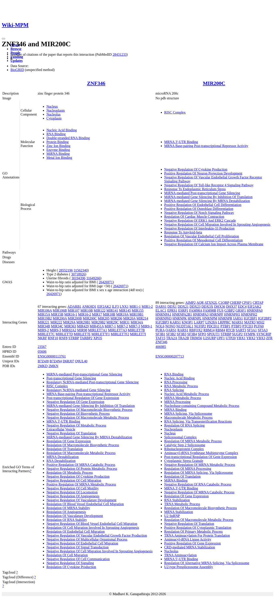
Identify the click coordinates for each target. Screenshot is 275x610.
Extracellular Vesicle (60, 429)
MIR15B (57, 314)
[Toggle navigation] (3, 38)
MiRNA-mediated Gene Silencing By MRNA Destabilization (207, 201)
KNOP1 (187, 322)
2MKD (43, 366)
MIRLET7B (136, 330)
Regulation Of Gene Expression (68, 441)
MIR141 (112, 310)
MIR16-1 (70, 314)
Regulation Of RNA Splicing (184, 425)
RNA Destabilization (61, 461)
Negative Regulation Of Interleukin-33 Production (199, 228)
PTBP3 (236, 326)
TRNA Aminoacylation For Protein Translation (197, 535)
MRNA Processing (177, 402)
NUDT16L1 (184, 326)
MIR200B (75, 318)
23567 (42, 347)
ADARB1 (74, 306)
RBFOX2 (195, 330)
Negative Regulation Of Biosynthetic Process (78, 413)
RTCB (230, 330)
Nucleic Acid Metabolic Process (186, 394)
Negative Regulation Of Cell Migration (73, 480)
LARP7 (199, 322)
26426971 (106, 282)
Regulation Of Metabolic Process (69, 472)
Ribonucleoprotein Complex (184, 449)
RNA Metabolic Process (181, 386)
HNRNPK (179, 318)
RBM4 (220, 330)
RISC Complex (175, 112)
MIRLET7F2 (120, 334)
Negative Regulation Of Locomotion (72, 492)
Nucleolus (53, 114)
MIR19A (122, 314)
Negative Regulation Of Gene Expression (75, 402)
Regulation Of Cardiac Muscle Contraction (194, 216)
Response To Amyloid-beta (183, 232)
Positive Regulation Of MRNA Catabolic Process (80, 465)
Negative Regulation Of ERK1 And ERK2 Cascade (200, 220)
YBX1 (241, 338)
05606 (42, 351)
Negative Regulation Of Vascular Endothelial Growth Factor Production (96, 535)
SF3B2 (171, 334)
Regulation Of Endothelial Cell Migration (75, 531)
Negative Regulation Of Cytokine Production (195, 169)
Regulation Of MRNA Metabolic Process (193, 441)
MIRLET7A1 (97, 330)
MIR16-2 (84, 314)
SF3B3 (181, 334)
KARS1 (175, 322)
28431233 (120, 54)
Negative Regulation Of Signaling (70, 563)
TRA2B (183, 338)
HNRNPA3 (201, 314)
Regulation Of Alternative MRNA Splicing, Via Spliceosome (206, 563)
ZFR (269, 338)
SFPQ (202, 334)
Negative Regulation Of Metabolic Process (76, 425)
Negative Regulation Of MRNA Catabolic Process (199, 492)
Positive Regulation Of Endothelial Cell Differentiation (202, 205)
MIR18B (109, 314)
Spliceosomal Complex (180, 437)
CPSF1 (247, 302)
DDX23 (195, 306)
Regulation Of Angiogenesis (66, 512)
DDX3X (207, 306)
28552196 (66, 270)
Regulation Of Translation (64, 449)
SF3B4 (192, 334)
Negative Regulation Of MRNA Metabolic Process (199, 465)
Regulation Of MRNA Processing (187, 468)
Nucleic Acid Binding (61, 130)
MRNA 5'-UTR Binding (181, 559)
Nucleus (52, 106)
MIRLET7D (64, 334)
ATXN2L (210, 302)
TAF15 (160, 338)
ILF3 (115, 306)
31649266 (93, 278)
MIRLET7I (138, 334)
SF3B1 (160, 334)
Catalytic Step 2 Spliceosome (184, 445)
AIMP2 (190, 302)
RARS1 (182, 330)
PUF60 (259, 326)
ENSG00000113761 (52, 356)
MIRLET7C (46, 334)
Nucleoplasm (55, 110)
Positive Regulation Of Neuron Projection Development (203, 173)
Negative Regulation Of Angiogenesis (72, 496)
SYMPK (250, 334)
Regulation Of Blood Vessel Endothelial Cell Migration (85, 504)
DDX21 (183, 306)
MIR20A (129, 318)
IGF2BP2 (264, 318)
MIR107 (74, 310)
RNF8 (63, 338)
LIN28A (211, 322)
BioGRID (17, 70)
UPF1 (221, 338)
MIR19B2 (45, 318)
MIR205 (104, 318)
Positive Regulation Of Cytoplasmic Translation (197, 527)
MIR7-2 (122, 326)
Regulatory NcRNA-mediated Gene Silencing (78, 390)
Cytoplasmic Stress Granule (183, 461)
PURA (160, 330)
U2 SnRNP (172, 516)
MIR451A (97, 326)
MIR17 (97, 314)
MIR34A (137, 322)
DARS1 (161, 306)
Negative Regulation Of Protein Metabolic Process (81, 468)
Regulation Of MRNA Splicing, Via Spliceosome (198, 472)
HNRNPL (194, 318)
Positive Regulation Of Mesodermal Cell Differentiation (203, 240)
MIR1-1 (135, 306)
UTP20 (231, 338)
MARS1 (237, 322)
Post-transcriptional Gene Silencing (71, 378)
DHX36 (219, 306)
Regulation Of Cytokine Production (71, 567)
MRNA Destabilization (62, 457)
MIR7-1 (110, 326)
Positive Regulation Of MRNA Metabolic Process (81, 484)
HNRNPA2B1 (182, 314)
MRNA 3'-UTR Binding (181, 142)
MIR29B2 (98, 322)
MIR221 (43, 322)
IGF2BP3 (162, 322)
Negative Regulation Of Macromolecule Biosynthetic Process (89, 409)
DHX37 (231, 306)
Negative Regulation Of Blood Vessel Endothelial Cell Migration (91, 523)
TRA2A (171, 338)
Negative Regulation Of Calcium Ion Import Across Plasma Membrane (213, 244)
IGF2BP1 (250, 318)
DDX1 (172, 306)
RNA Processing (175, 382)
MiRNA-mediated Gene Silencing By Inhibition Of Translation (208, 197)
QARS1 (171, 330)
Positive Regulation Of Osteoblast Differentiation (198, 209)
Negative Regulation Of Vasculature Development (81, 500)
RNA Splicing (174, 390)
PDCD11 (213, 326)
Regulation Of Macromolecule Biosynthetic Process (82, 445)
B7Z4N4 (56, 361)
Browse (15, 49)
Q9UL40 (81, 361)
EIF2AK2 (104, 306)
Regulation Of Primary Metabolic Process (193, 531)
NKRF (42, 338)
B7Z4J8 (43, 361)
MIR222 (56, 322)
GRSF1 (241, 310)
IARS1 (238, 318)
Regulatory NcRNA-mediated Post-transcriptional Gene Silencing (92, 382)
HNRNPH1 (232, 314)
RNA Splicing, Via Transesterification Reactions (198, 421)
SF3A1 (252, 330)
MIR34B (44, 326)
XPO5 (97, 338)
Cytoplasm (53, 118)
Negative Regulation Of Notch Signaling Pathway (199, 212)
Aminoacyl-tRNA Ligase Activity (187, 539)
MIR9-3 (55, 330)
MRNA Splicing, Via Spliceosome (188, 413)
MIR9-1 (146, 326)
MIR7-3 (134, 326)
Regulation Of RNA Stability (66, 520)
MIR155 (138, 310)
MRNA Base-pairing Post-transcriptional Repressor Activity (206, 146)
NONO (170, 326)
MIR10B (86, 310)
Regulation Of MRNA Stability (68, 508)
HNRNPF (216, 314)
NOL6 (160, 326)
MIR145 (125, 310)
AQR (200, 302)
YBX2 (250, 338)
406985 (161, 347)
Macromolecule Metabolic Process (188, 417)
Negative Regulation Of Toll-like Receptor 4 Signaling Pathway (209, 185)
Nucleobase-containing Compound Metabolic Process (201, 406)
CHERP (235, 302)
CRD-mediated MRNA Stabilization (189, 547)
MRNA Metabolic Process (182, 398)
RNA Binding (56, 134)
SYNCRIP (263, 334)
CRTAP (258, 302)
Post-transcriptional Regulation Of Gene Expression (82, 398)
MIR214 (142, 318)
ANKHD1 (89, 306)
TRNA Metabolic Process (182, 504)
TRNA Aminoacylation (180, 555)
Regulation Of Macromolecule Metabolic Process (80, 453)
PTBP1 (225, 326)
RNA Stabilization (177, 500)
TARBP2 (86, 338)
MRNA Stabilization (178, 512)
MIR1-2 (147, 306)
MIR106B (60, 310)
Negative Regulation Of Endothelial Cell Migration (82, 543)
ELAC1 (161, 310)
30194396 (78, 278)
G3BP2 (229, 310)
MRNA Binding (175, 409)
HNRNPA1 (163, 314)
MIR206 (116, 318)
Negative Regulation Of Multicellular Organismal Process (86, 539)
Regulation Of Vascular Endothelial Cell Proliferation (201, 236)
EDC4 (242, 306)
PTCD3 (247, 326)
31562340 (81, 270)
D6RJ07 (68, 361)
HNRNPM (209, 318)
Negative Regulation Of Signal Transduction (77, 547)
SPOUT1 (213, 334)
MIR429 (83, 326)
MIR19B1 (136, 314)
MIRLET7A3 (117, 330)
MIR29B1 (83, 322)
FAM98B (209, 310)
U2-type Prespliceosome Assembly (188, 567)
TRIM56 (196, 338)
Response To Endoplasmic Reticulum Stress (195, 189)
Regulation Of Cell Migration (67, 555)
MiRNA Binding (58, 154)
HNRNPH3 (164, 318)
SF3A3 (263, 330)
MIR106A (45, 310)
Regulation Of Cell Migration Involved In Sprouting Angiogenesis (92, 527)
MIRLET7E (82, 334)
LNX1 (124, 306)
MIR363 (70, 326)
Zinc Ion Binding (58, 146)
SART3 (241, 330)
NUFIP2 (200, 326)
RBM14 (209, 330)
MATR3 (249, 322)
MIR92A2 (69, 330)
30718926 (78, 274)
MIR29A (69, 322)
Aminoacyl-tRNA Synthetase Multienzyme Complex (201, 453)
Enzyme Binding (58, 150)
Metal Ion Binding (59, 157)
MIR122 (99, 310)
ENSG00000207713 (170, 356)
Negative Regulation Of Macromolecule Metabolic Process (87, 417)
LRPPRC (224, 322)
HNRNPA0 (255, 310)
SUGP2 (237, 334)
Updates (16, 60)
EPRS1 (172, 310)
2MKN (53, 366)
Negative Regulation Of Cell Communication (78, 559)
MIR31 (125, 322)
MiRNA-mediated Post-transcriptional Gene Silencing (202, 193)
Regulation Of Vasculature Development (74, 516)
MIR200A (60, 318)
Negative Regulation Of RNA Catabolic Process (197, 484)
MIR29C (112, 322)
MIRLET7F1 (101, 334)
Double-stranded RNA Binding (68, 138)
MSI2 (260, 322)
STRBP (73, 338)
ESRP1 (183, 310)
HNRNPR (225, 318)
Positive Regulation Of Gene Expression (192, 543)
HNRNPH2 (249, 314)
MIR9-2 (43, 330)
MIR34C (57, 326)
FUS (220, 310)
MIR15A (44, 314)
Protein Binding (57, 142)
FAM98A (195, 310)
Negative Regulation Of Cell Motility (72, 488)
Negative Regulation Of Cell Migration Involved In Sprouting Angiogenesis (217, 224)
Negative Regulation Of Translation (71, 433)
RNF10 (53, 338)
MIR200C (214, 83)
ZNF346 (96, 83)
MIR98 (82, 330)
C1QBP (223, 302)
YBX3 (260, 338)
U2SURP (209, 338)
